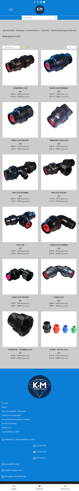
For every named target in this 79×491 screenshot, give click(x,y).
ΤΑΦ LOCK (20, 245)
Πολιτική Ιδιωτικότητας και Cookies (16, 419)
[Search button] (55, 18)
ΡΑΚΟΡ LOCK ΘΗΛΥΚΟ (20, 140)
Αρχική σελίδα (8, 30)
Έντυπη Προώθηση (9, 423)
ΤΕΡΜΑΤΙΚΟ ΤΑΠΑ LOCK (58, 140)
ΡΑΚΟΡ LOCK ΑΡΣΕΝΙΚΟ (58, 88)
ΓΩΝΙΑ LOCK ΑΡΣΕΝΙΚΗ (59, 245)
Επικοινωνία (6, 428)
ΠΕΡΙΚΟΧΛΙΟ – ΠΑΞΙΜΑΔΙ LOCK (20, 349)
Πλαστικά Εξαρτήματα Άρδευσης (63, 30)
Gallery (4, 407)
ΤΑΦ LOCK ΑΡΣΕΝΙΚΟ (20, 193)
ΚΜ (20, 91)
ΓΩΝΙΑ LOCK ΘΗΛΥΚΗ (20, 297)
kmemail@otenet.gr (11, 464)
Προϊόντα (45, 30)
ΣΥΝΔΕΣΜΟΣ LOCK (20, 88)
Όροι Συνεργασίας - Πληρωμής (14, 411)
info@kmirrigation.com (13, 470)
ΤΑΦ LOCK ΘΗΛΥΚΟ (59, 193)
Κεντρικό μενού (32, 30)
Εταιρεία (5, 403)
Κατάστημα (20, 30)
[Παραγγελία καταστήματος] (11, 47)
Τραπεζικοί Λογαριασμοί (11, 415)
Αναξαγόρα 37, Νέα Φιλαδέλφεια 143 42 (18, 439)
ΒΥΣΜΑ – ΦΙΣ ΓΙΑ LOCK (59, 349)
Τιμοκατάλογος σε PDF (10, 432)
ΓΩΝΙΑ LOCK (59, 297)
